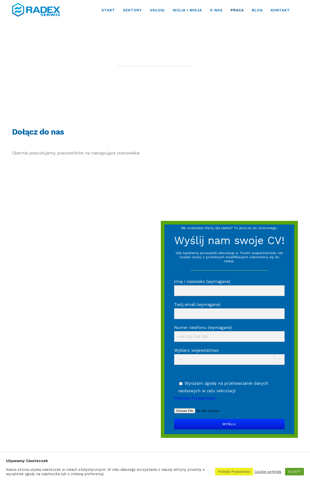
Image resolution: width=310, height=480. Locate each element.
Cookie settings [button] (267, 472)
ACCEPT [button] (294, 471)
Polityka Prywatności (234, 471)
